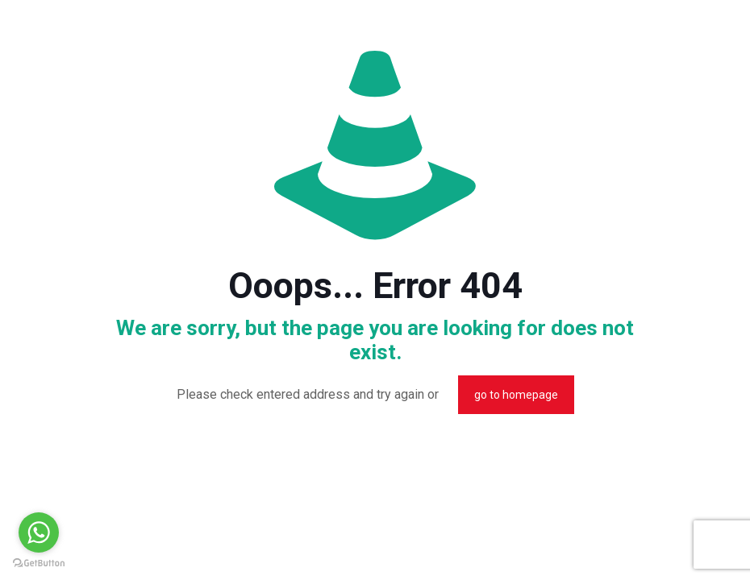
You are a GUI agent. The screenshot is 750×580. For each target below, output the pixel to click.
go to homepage (516, 394)
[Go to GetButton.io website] (39, 563)
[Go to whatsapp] (39, 532)
